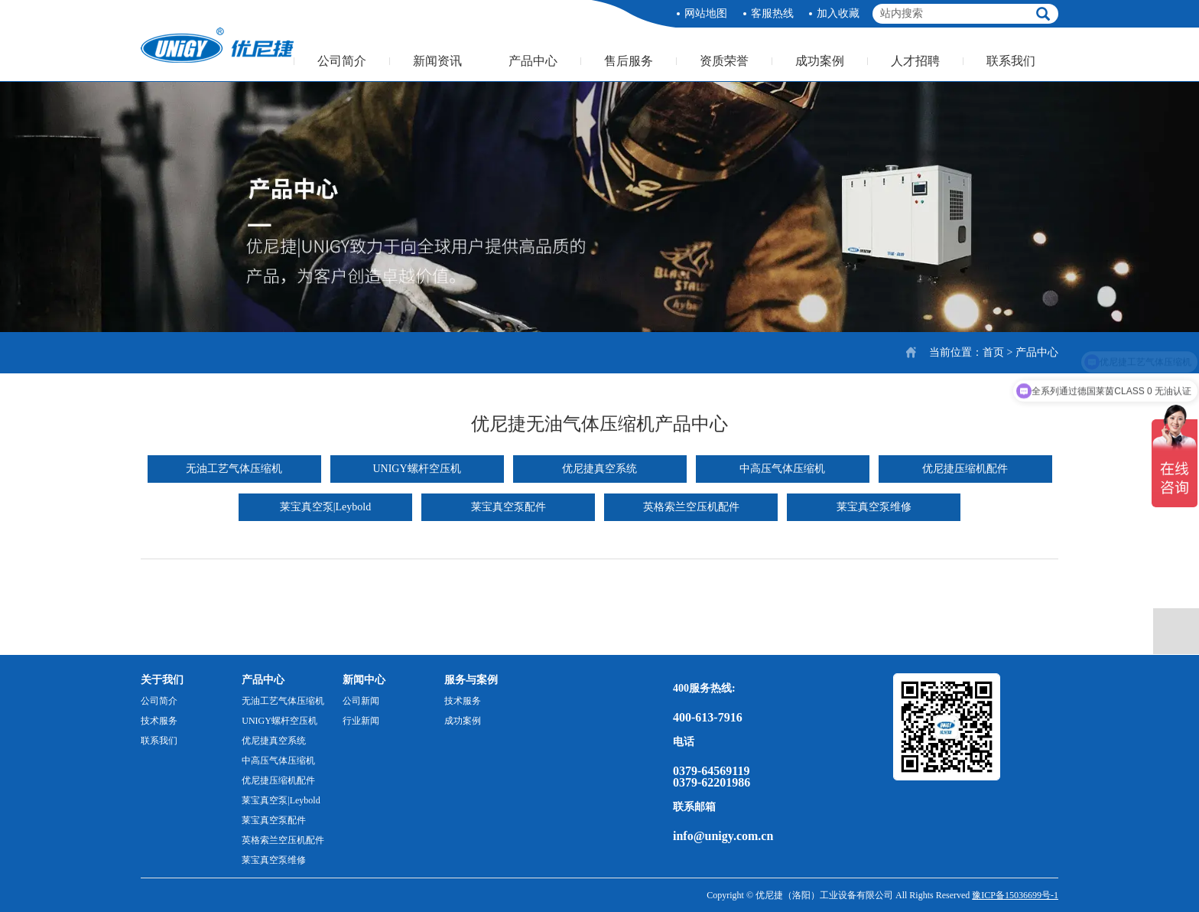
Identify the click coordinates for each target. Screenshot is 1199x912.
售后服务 (628, 60)
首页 (993, 352)
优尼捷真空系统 (599, 468)
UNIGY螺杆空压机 (416, 468)
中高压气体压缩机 (782, 468)
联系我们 (1010, 60)
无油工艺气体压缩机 (234, 468)
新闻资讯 (437, 60)
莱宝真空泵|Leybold (325, 507)
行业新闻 (361, 720)
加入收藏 (838, 13)
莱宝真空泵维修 (874, 507)
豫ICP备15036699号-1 (1015, 895)
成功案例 (819, 60)
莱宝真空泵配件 (508, 507)
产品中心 (533, 60)
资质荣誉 (724, 60)
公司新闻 (361, 700)
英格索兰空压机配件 (691, 507)
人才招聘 (915, 60)
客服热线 (772, 13)
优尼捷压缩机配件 (965, 468)
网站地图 (705, 13)
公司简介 (341, 60)
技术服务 (159, 720)
